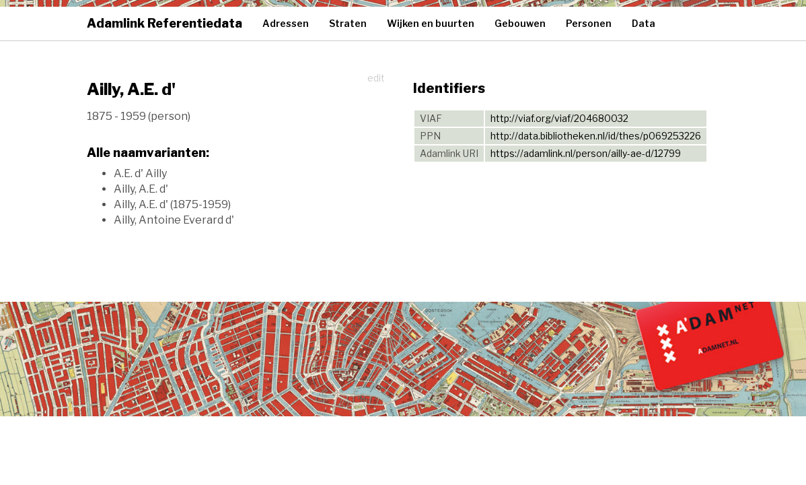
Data (643, 23)
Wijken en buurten (430, 23)
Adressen (285, 23)
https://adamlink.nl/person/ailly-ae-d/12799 (585, 153)
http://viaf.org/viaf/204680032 (559, 118)
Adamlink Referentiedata (164, 23)
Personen (589, 23)
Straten (348, 23)
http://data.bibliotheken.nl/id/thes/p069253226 (595, 135)
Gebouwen (520, 23)
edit (376, 78)
